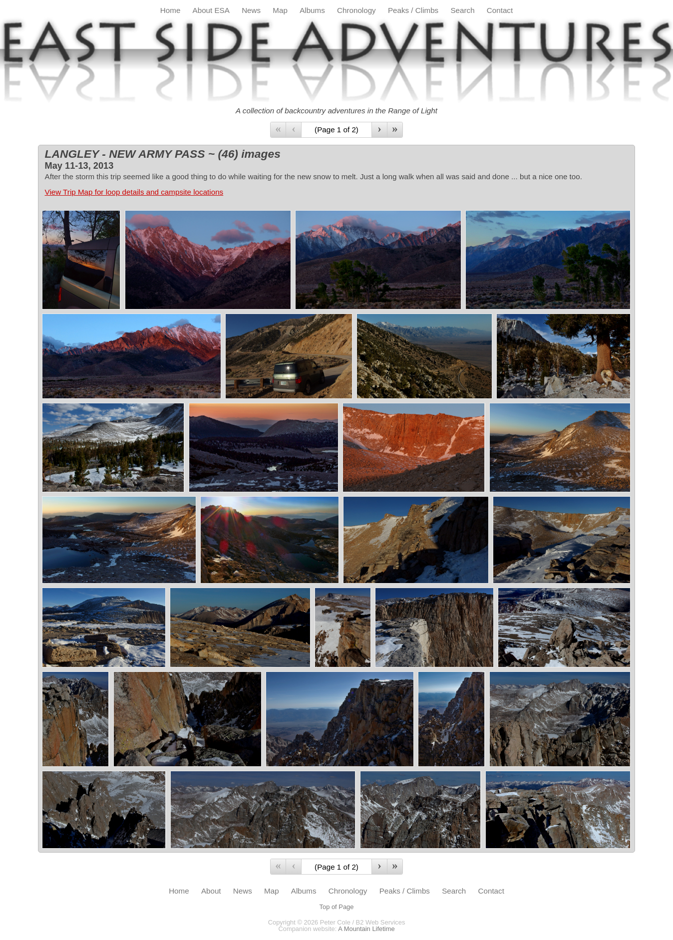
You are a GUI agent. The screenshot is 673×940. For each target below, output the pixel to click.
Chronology (356, 10)
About (211, 891)
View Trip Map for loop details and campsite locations (134, 192)
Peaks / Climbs (413, 10)
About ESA (211, 10)
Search (462, 10)
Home (170, 10)
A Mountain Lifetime (366, 929)
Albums (312, 10)
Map (280, 10)
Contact (500, 10)
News (251, 10)
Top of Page (337, 907)
